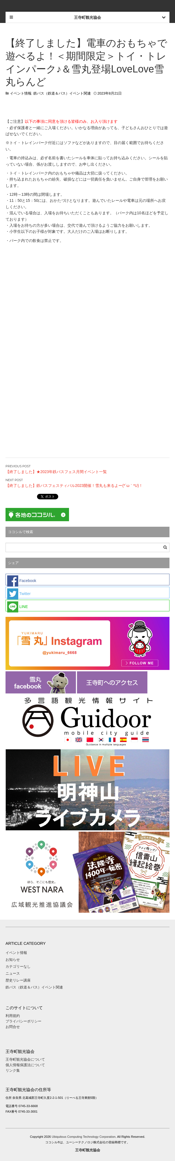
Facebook (21, 580)
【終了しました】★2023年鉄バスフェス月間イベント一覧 (56, 471)
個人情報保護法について (25, 1065)
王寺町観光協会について (25, 1059)
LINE (17, 606)
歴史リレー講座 (18, 980)
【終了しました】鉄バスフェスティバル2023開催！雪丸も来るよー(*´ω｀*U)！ (74, 485)
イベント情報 (20, 93)
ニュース (13, 973)
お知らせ (13, 960)
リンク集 (13, 1070)
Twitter (19, 593)
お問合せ (13, 1027)
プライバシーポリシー (24, 1021)
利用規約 (13, 1016)
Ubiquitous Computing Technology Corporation (83, 1136)
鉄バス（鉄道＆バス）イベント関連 (62, 93)
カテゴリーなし (18, 966)
